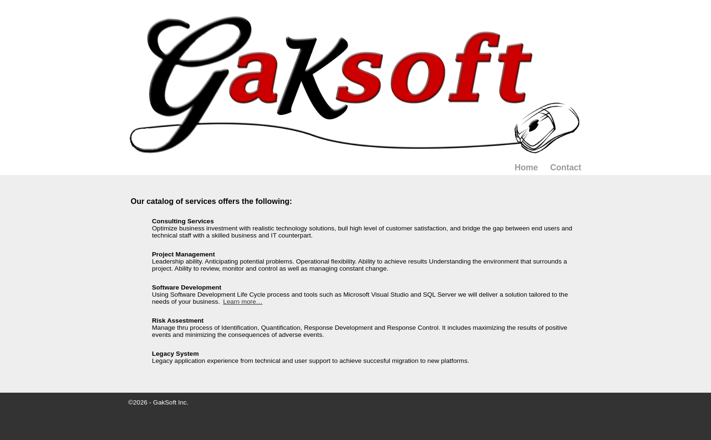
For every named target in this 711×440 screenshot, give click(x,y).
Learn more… (242, 301)
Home (526, 167)
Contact (565, 167)
